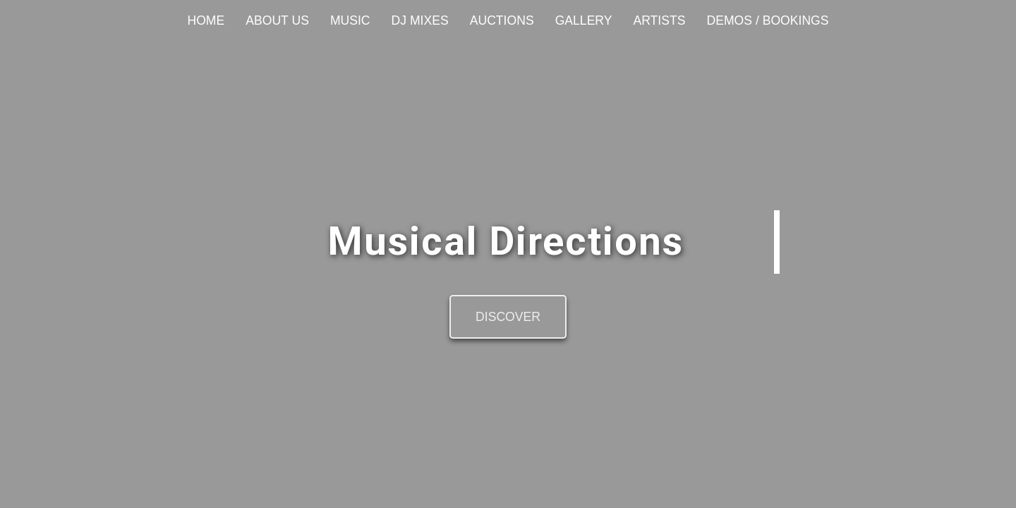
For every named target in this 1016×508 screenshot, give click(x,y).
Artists (660, 20)
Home (205, 20)
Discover (508, 317)
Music (350, 20)
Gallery (583, 20)
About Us (277, 20)
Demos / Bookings (767, 20)
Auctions (502, 20)
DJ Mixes (420, 20)
